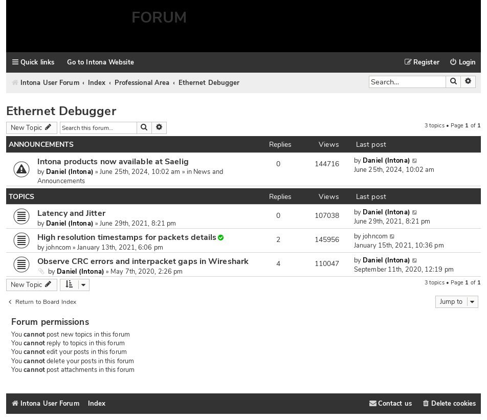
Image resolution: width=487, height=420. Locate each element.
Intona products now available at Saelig (113, 161)
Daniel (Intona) (69, 171)
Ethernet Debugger (61, 111)
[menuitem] (463, 62)
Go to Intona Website (100, 62)
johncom (58, 247)
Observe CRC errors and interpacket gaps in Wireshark (143, 261)
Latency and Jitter (71, 213)
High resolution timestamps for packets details (126, 237)
